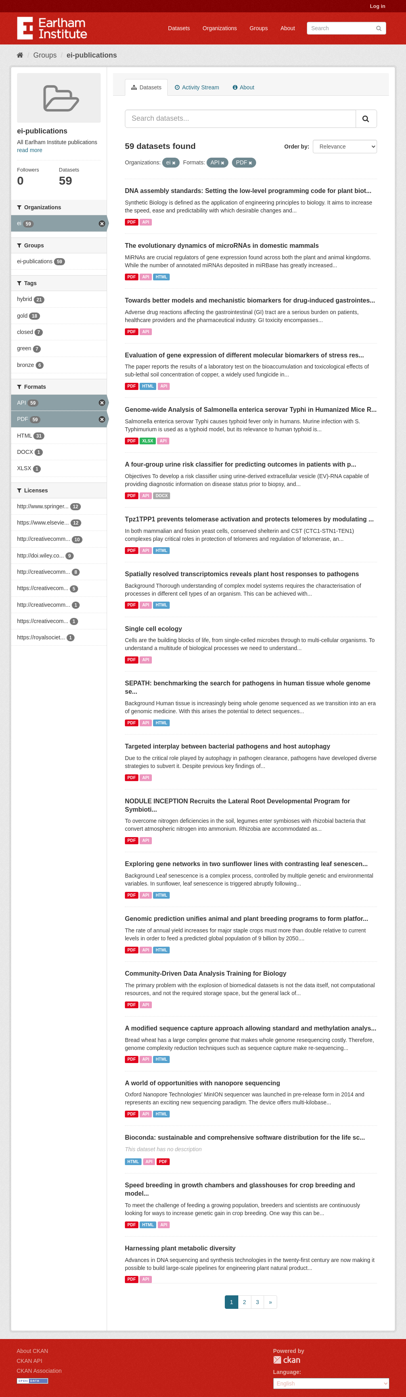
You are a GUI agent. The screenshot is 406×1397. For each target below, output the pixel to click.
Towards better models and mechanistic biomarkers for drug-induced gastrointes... (250, 300)
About (287, 28)
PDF (131, 222)
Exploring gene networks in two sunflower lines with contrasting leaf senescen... (246, 864)
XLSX (147, 440)
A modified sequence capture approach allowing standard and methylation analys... (250, 1028)
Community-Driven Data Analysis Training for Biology (205, 973)
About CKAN (32, 1351)
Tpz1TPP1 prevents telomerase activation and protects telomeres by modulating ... (249, 519)
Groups (258, 28)
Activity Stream (197, 87)
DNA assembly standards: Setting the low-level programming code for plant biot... (248, 190)
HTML (161, 276)
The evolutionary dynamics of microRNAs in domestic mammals (222, 245)
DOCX (162, 495)
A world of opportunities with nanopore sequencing (202, 1083)
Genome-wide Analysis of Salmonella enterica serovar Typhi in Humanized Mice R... (251, 409)
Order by (295, 146)
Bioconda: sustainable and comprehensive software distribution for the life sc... (245, 1137)
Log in (377, 6)
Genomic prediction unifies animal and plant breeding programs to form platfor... (246, 918)
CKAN (286, 1360)
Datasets (179, 28)
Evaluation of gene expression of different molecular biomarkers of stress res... (244, 355)
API (145, 222)
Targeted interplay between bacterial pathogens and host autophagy (227, 746)
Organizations (220, 28)
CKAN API (29, 1361)
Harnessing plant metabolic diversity (180, 1248)
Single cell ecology (153, 628)
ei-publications (92, 55)
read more (29, 150)
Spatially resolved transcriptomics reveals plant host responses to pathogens (242, 574)
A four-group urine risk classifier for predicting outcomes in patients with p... (240, 464)
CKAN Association (39, 1371)
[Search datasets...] (240, 119)
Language (286, 1372)
